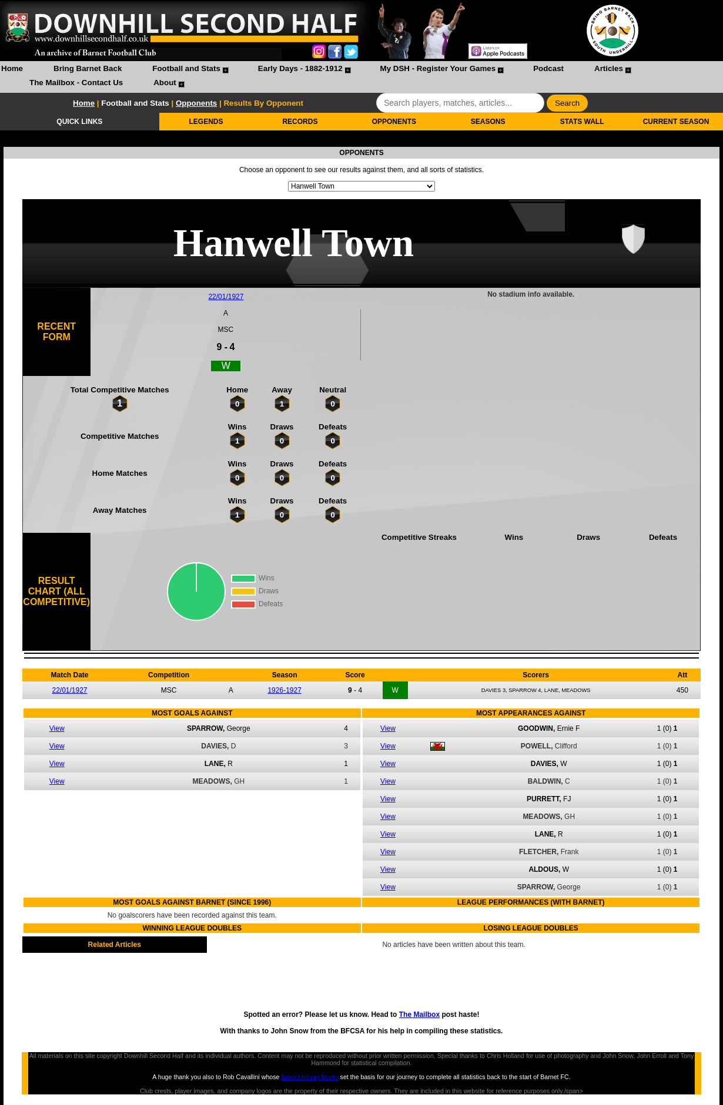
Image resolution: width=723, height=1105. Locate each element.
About (164, 82)
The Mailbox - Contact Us (76, 82)
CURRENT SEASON (676, 121)
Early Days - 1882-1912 (300, 68)
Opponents (196, 103)
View (57, 728)
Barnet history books (309, 1076)
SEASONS (488, 121)
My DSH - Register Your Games (438, 68)
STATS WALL (582, 121)
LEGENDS (206, 121)
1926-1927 (284, 690)
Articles (608, 68)
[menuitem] (12, 70)
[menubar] (361, 77)
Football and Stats (186, 68)
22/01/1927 (225, 297)
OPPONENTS (394, 121)
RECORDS (299, 121)
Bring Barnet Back (87, 68)
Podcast (548, 68)
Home (12, 68)
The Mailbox (419, 1014)
